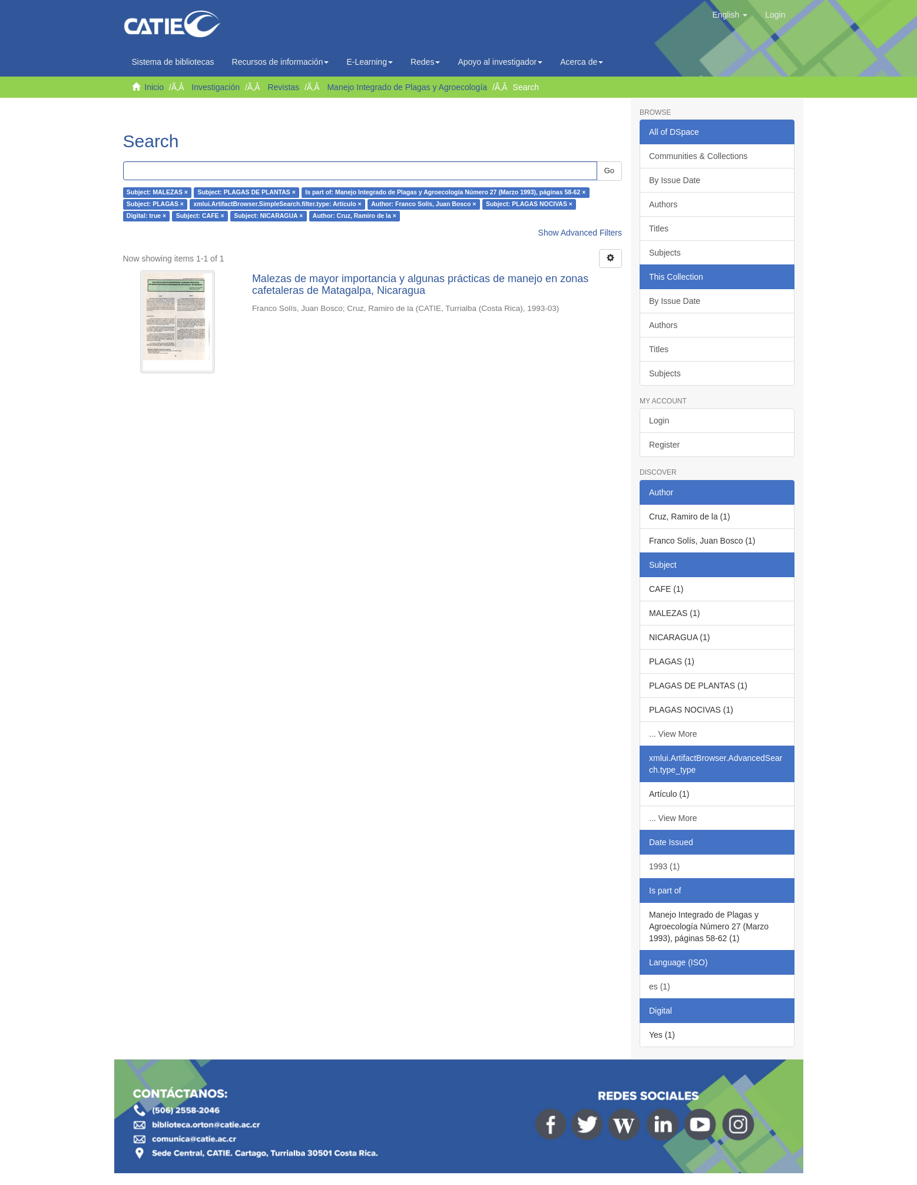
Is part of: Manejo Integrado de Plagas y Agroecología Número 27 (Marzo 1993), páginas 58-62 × (445, 192)
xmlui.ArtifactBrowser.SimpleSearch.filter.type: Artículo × (277, 204)
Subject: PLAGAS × (155, 204)
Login (659, 420)
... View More (673, 734)
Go (609, 170)
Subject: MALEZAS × (157, 192)
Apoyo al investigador (500, 62)
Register (664, 444)
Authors (663, 204)
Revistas (283, 87)
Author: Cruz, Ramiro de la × (354, 216)
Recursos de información (280, 62)
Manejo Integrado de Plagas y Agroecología (407, 87)
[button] (729, 14)
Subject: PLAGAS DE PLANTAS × (246, 192)
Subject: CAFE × (200, 216)
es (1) (659, 986)
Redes (425, 62)
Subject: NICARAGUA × (268, 216)
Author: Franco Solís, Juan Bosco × (423, 204)
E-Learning (369, 62)
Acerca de (581, 62)
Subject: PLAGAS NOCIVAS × (529, 204)
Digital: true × (146, 216)
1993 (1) (664, 866)
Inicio (154, 87)
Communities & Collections (698, 156)
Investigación (215, 87)
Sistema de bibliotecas (173, 62)
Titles (658, 228)
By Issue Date (674, 180)
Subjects (665, 252)
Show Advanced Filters (580, 232)
